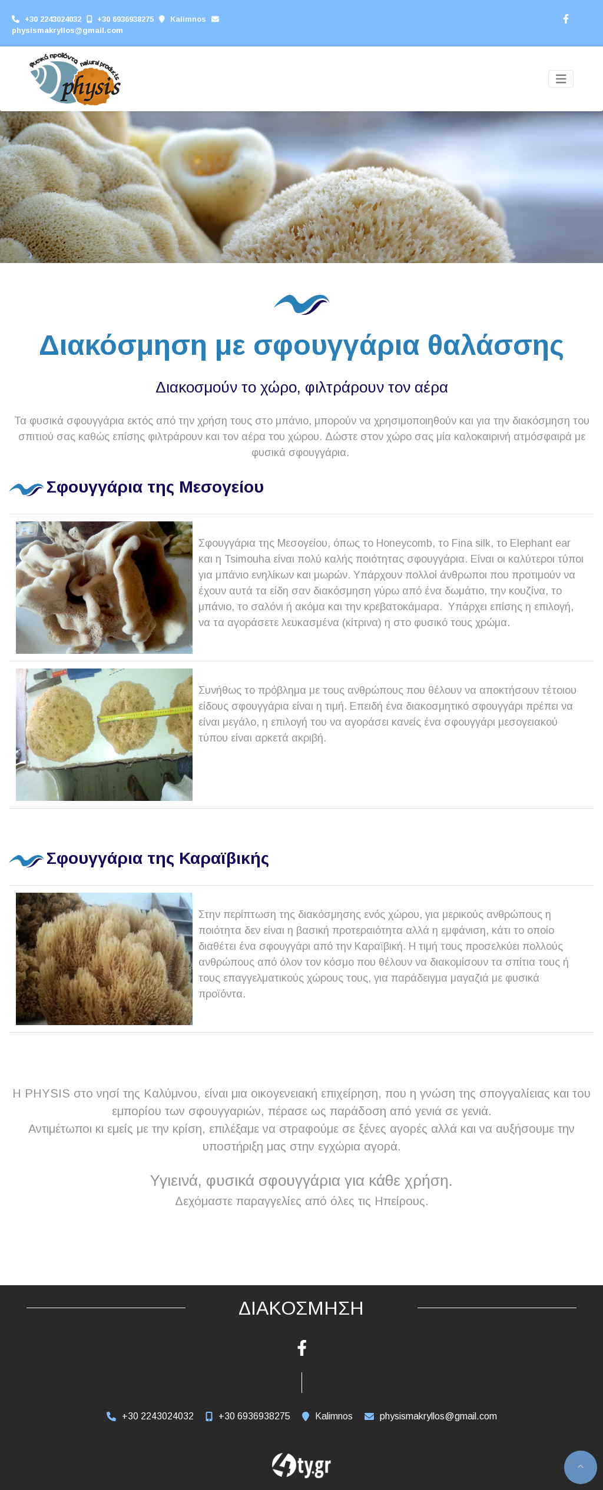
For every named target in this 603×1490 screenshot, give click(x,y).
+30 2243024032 (53, 19)
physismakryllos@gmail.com (67, 30)
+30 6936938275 (125, 19)
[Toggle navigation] (561, 79)
